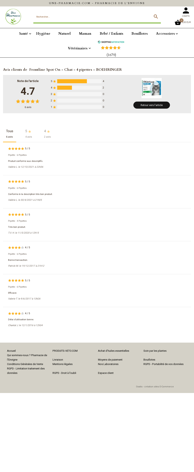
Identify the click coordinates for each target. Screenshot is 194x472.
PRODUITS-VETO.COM (65, 351)
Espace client (106, 373)
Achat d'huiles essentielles (113, 351)
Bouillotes (139, 33)
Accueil (11, 351)
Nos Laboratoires (108, 364)
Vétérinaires (78, 48)
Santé (23, 33)
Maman (85, 33)
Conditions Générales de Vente (25, 364)
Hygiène (43, 33)
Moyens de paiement (110, 360)
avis (28, 107)
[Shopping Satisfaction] (111, 42)
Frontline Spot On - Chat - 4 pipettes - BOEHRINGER (75, 69)
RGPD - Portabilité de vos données (163, 364)
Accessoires (165, 33)
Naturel (64, 33)
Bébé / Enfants (111, 33)
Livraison (58, 360)
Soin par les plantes (155, 351)
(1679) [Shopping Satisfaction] (111, 55)
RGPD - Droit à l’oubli (64, 373)
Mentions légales (63, 364)
